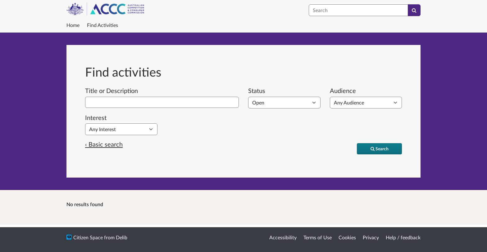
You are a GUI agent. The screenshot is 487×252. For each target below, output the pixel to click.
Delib (121, 237)
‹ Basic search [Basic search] (104, 144)
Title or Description (111, 90)
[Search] (414, 10)
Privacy (371, 237)
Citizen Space (88, 237)
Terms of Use (317, 237)
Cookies (347, 237)
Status (256, 90)
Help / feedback (403, 237)
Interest (96, 117)
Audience (343, 90)
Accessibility (283, 237)
